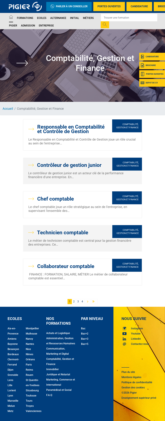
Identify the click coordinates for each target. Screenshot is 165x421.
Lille (10, 385)
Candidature (139, 6)
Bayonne (13, 343)
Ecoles (41, 18)
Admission (28, 25)
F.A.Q (49, 395)
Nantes (30, 343)
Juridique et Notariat (58, 374)
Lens (10, 380)
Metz (10, 411)
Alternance (58, 18)
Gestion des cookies (133, 387)
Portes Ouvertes (109, 6)
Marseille (13, 400)
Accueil (8, 109)
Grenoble (13, 374)
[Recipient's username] (129, 17)
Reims (29, 369)
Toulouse (31, 395)
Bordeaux (13, 354)
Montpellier (32, 328)
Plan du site (128, 372)
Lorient (12, 390)
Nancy (29, 338)
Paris (29, 364)
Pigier (13, 25)
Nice (28, 349)
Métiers (88, 18)
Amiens (12, 338)
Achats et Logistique (58, 333)
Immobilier (52, 369)
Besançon (13, 349)
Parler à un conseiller (68, 6)
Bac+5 (84, 343)
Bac (83, 328)
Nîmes (29, 354)
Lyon (10, 395)
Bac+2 (84, 333)
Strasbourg (32, 390)
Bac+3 (84, 338)
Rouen (29, 374)
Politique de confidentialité (136, 382)
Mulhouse (31, 333)
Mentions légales (131, 377)
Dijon (10, 369)
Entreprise (46, 25)
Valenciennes (33, 411)
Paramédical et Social (59, 389)
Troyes (30, 405)
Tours (29, 400)
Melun (11, 405)
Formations (25, 18)
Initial (74, 18)
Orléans (30, 359)
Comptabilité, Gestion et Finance (127, 126)
